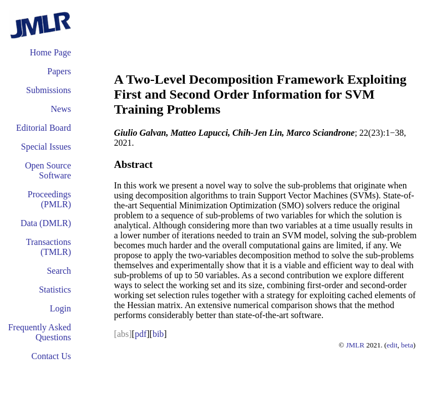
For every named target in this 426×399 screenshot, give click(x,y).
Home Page (50, 52)
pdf (140, 334)
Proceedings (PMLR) (49, 199)
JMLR (355, 345)
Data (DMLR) (46, 223)
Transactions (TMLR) (48, 247)
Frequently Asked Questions (39, 332)
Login (60, 308)
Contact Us (51, 356)
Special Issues (46, 146)
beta (407, 345)
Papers (59, 71)
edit (392, 345)
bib (158, 334)
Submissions (48, 90)
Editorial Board (43, 127)
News (61, 109)
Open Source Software (48, 170)
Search (59, 270)
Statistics (55, 289)
